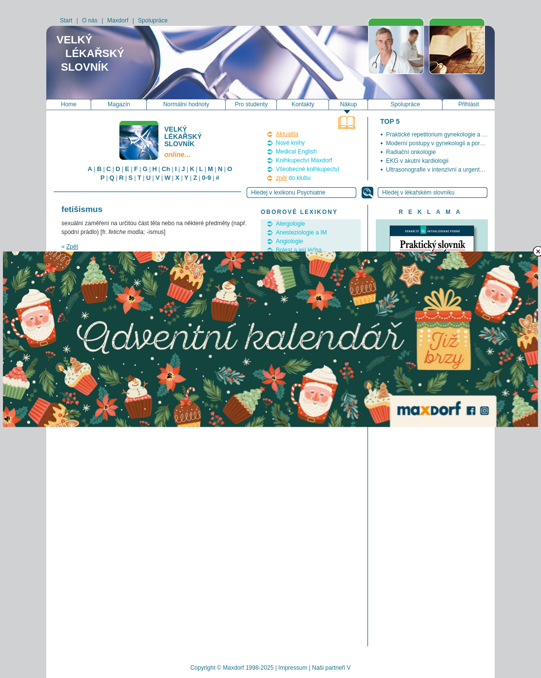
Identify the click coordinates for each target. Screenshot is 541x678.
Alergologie (290, 223)
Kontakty (302, 104)
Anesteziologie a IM (301, 232)
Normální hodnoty (186, 104)
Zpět (72, 246)
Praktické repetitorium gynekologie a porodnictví (448, 134)
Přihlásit (468, 104)
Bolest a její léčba (299, 250)
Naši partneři (328, 667)
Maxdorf (117, 20)
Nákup (348, 104)
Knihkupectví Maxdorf (304, 160)
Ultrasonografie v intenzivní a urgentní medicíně (448, 169)
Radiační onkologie (411, 152)
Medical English (296, 151)
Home (69, 104)
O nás (89, 20)
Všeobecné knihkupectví (307, 169)
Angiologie (289, 241)
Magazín (119, 104)
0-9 (206, 177)
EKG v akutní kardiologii (417, 160)
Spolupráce (153, 20)
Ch (166, 169)
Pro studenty (251, 104)
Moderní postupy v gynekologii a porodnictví (443, 143)
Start (66, 20)
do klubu (293, 177)
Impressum (292, 667)
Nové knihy (290, 142)
